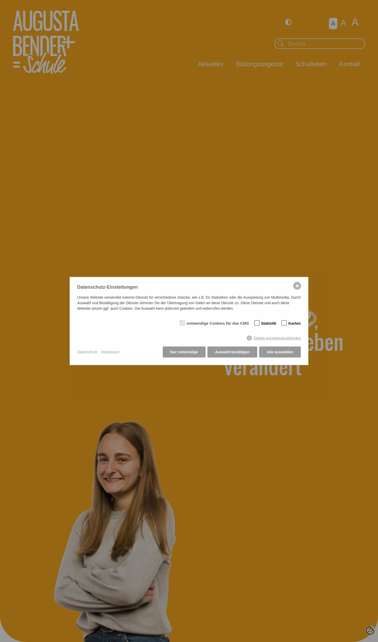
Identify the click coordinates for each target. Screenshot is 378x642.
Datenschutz (87, 352)
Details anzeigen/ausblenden (277, 338)
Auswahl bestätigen (232, 352)
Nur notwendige (184, 352)
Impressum (110, 352)
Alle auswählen (280, 352)
